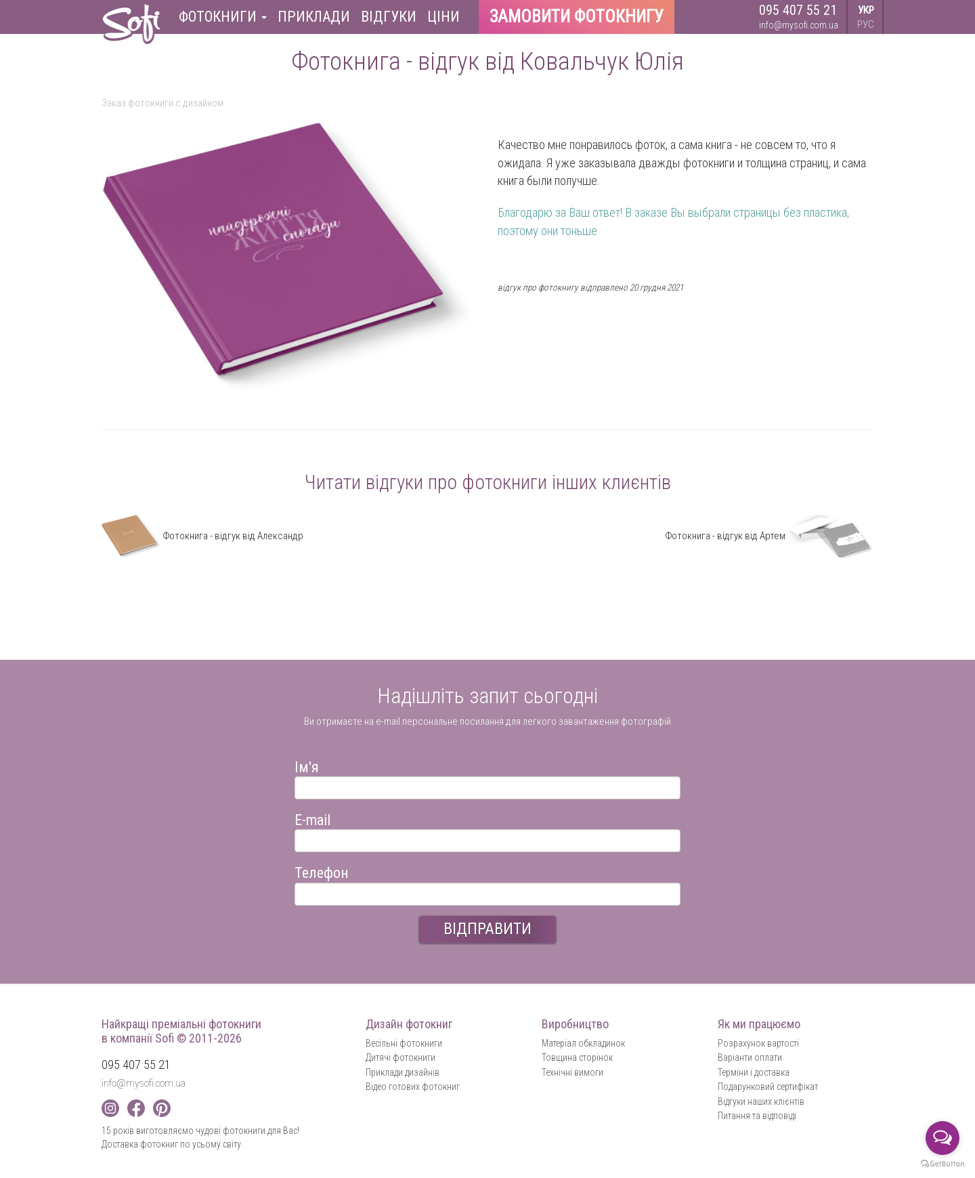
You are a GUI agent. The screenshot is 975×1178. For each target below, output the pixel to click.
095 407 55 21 (798, 10)
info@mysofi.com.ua (798, 25)
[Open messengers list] (942, 1138)
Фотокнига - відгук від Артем (769, 536)
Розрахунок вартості (758, 1043)
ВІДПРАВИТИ (487, 928)
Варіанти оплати (750, 1057)
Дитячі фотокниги (400, 1057)
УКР (866, 10)
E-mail (312, 818)
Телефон (322, 870)
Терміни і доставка (753, 1072)
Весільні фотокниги (404, 1043)
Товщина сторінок (577, 1057)
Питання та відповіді (757, 1115)
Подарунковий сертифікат (768, 1086)
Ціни (443, 16)
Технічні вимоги (572, 1072)
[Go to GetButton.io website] (942, 1164)
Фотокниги (223, 16)
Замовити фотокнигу (577, 16)
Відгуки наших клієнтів (761, 1101)
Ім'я (307, 765)
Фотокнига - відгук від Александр (202, 536)
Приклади (314, 16)
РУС (865, 24)
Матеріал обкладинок (583, 1043)
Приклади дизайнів (402, 1072)
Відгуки (388, 16)
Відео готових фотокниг (413, 1086)
